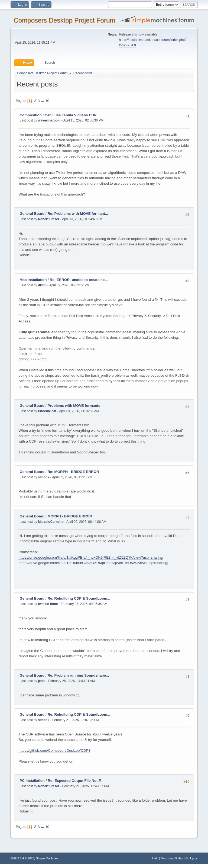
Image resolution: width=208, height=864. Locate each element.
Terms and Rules (172, 858)
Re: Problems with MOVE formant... (77, 214)
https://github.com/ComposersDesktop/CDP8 (54, 750)
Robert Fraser (48, 219)
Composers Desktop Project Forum (64, 20)
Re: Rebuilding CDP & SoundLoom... (78, 598)
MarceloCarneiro (51, 522)
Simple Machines (47, 858)
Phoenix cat (47, 411)
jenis (41, 681)
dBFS (42, 285)
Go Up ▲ (192, 858)
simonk (43, 477)
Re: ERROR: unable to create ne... (79, 280)
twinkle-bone (48, 604)
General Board (32, 214)
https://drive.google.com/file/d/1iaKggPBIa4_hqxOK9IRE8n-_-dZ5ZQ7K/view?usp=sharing (90, 557)
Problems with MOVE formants (73, 406)
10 (47, 101)
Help (155, 858)
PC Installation (32, 781)
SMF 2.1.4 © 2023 (22, 858)
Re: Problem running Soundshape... (78, 675)
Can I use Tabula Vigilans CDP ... (72, 115)
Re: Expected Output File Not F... (75, 781)
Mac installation (33, 280)
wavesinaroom (49, 120)
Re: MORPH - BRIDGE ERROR (73, 472)
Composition (30, 115)
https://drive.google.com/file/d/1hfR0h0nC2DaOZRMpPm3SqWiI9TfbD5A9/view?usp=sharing (92, 563)
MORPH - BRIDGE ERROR (69, 516)
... (43, 101)
